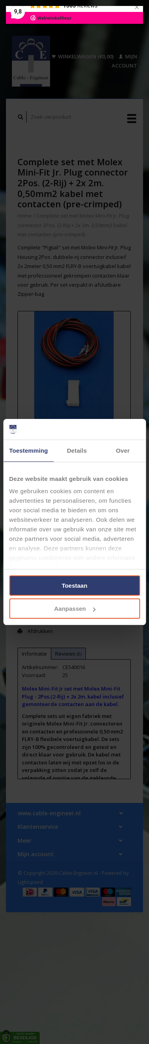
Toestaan (74, 585)
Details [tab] (77, 450)
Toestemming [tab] (28, 450)
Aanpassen (74, 608)
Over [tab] (123, 450)
